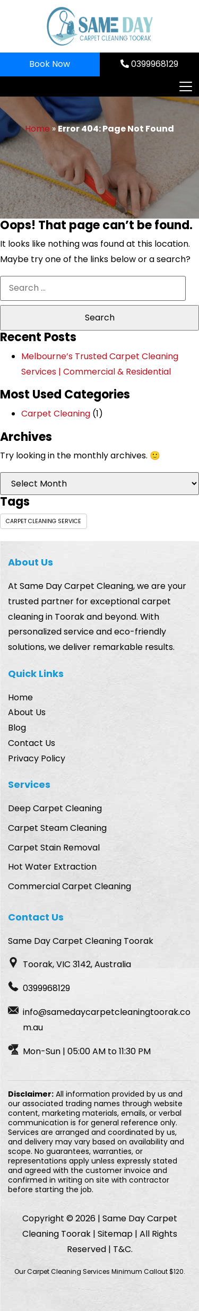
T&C (122, 1249)
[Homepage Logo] (100, 26)
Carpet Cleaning (55, 413)
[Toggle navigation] (185, 86)
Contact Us (31, 743)
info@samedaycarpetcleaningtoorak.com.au (107, 1020)
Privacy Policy (36, 758)
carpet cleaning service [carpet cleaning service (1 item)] (43, 521)
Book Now (49, 64)
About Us (27, 712)
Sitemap (115, 1234)
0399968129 (149, 64)
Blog (17, 728)
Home (37, 129)
